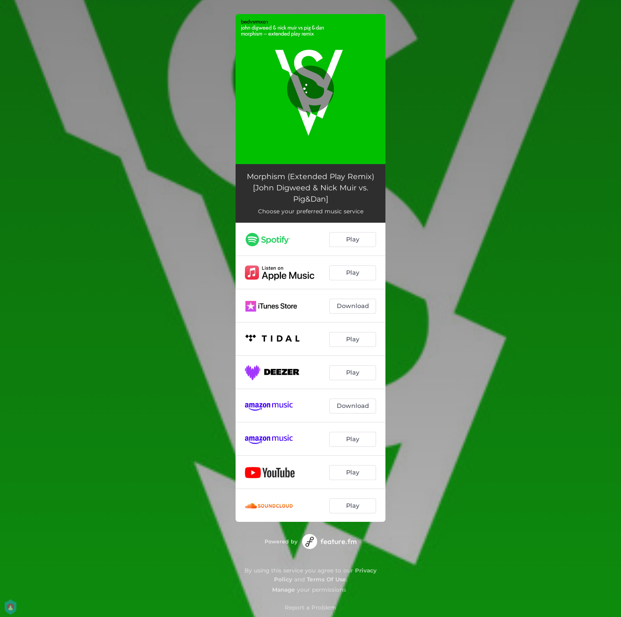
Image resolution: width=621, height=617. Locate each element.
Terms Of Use (326, 579)
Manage (283, 589)
